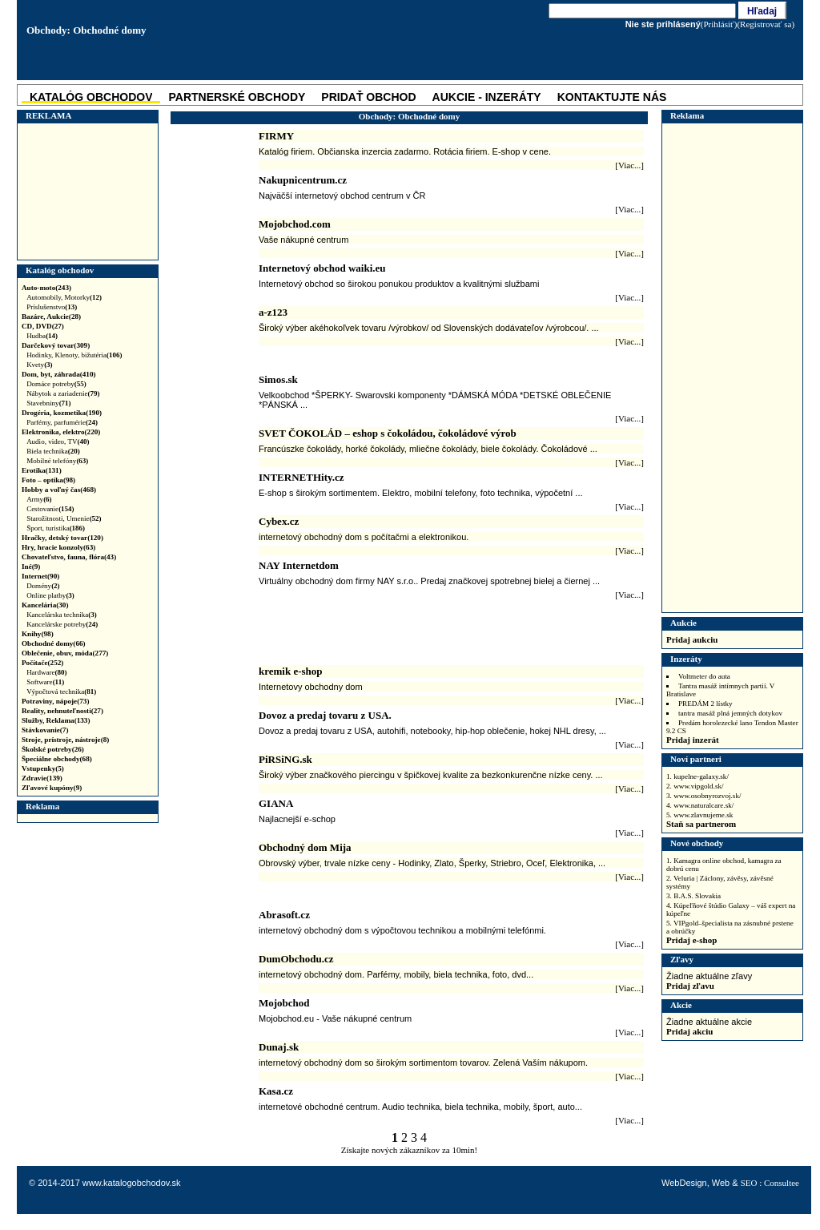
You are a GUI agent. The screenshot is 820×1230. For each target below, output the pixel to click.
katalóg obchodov (91, 97)
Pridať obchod (368, 97)
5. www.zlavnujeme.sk (699, 815)
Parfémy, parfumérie (62, 422)
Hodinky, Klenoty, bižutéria (74, 355)
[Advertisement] (86, 191)
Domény (43, 586)
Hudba (42, 336)
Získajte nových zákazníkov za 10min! (409, 1150)
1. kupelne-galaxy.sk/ (697, 776)
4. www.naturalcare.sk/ (700, 805)
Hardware (46, 672)
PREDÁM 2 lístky (705, 704)
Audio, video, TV (57, 442)
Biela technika (53, 451)
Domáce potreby (56, 384)
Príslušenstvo (51, 307)
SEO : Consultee (770, 1183)
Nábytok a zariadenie (62, 393)
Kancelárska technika (61, 615)
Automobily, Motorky (64, 297)
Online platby (50, 595)
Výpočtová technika (61, 692)
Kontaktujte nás (612, 97)
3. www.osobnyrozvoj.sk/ (704, 796)
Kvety (39, 365)
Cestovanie (50, 509)
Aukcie (683, 622)
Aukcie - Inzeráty (486, 97)
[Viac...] (629, 165)
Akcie (681, 1005)
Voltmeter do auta (704, 676)
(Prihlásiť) (719, 24)
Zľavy (681, 959)
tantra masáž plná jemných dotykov (730, 713)
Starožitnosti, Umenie (64, 518)
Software (45, 682)
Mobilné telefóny (57, 461)
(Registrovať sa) (765, 24)
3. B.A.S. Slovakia (693, 896)
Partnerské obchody (236, 97)
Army (39, 499)
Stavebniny (48, 403)
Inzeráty (686, 658)
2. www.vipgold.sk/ (695, 786)
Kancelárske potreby (62, 624)
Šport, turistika (55, 528)
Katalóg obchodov (60, 270)
